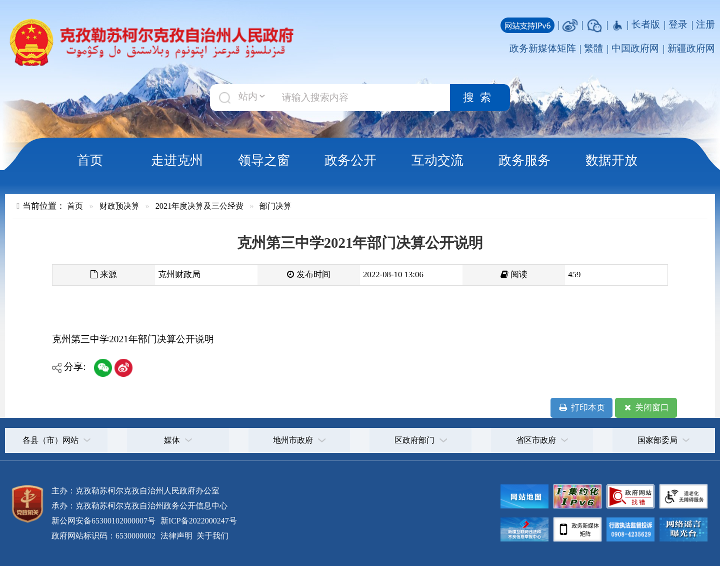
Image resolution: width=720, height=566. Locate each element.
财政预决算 (120, 206)
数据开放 (612, 160)
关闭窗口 (645, 408)
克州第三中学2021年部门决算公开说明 (133, 339)
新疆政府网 (691, 48)
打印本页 (581, 408)
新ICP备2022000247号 (197, 520)
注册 (705, 24)
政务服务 (524, 160)
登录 (678, 24)
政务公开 (350, 160)
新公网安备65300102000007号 (104, 520)
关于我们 (211, 535)
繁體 (593, 48)
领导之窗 (264, 160)
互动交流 (438, 160)
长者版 (646, 24)
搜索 (480, 98)
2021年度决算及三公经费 (200, 206)
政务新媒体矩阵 (543, 48)
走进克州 (177, 160)
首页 (90, 160)
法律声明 (176, 535)
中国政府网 (635, 48)
